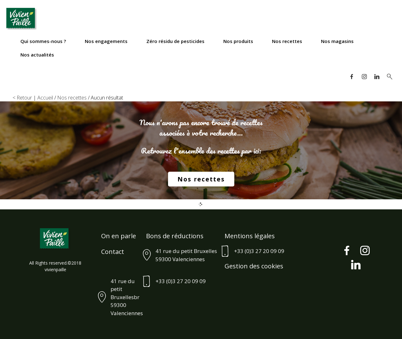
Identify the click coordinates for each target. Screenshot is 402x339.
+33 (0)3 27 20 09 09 (259, 251)
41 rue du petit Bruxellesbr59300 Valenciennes (127, 297)
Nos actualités (37, 54)
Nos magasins (337, 41)
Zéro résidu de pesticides (175, 41)
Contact (112, 251)
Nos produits (238, 41)
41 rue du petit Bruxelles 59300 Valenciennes (186, 255)
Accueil (45, 97)
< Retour (22, 97)
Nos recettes (287, 41)
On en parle (118, 236)
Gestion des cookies (254, 266)
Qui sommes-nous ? (43, 41)
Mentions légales (250, 236)
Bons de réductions (175, 236)
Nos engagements (106, 41)
